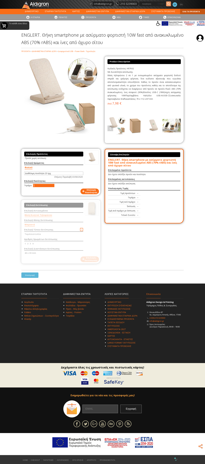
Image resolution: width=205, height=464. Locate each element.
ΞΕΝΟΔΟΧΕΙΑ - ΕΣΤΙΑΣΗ (118, 332)
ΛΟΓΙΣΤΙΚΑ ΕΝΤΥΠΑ (116, 312)
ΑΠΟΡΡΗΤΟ (91, 460)
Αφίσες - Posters (73, 312)
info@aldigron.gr (156, 321)
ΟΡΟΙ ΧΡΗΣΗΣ (77, 460)
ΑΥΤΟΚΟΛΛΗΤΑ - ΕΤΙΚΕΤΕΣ (120, 339)
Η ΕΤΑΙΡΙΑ (35, 17)
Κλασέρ (27, 319)
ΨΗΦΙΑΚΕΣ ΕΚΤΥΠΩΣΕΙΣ (118, 309)
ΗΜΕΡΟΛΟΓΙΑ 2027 (116, 329)
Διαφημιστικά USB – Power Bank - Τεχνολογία (76, 51)
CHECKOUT (35, 460)
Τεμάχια (28, 185)
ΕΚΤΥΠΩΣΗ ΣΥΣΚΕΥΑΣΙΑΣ (119, 305)
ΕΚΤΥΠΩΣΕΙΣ (113, 325)
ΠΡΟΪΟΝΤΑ (91, 17)
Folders (27, 312)
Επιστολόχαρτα (31, 305)
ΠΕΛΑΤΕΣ (63, 17)
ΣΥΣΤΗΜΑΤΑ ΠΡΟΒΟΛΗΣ (163, 11)
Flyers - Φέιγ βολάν (75, 309)
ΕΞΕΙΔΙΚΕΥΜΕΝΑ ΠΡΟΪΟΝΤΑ (120, 319)
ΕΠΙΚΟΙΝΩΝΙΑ (174, 17)
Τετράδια (70, 315)
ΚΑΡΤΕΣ (76, 11)
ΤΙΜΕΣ (146, 17)
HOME (25, 460)
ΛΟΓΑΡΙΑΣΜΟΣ (63, 460)
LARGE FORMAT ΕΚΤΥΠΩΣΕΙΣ (121, 342)
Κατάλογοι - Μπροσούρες (78, 302)
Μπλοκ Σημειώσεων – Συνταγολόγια (41, 315)
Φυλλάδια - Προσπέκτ (76, 305)
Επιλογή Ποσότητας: (35, 181)
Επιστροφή (30, 275)
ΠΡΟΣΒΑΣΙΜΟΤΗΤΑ (107, 460)
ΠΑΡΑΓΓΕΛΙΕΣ (48, 460)
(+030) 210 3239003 (157, 318)
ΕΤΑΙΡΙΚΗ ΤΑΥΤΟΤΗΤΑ (55, 11)
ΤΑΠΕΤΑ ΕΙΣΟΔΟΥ (115, 322)
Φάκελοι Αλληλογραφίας (35, 309)
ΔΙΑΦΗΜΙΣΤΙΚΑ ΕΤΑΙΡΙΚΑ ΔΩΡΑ (130, 11)
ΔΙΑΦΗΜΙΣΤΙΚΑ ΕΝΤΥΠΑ (97, 11)
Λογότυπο (29, 302)
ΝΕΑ (119, 17)
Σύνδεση (200, 38)
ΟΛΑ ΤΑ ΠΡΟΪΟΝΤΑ (191, 11)
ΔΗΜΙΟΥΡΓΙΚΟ (32, 11)
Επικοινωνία (153, 294)
